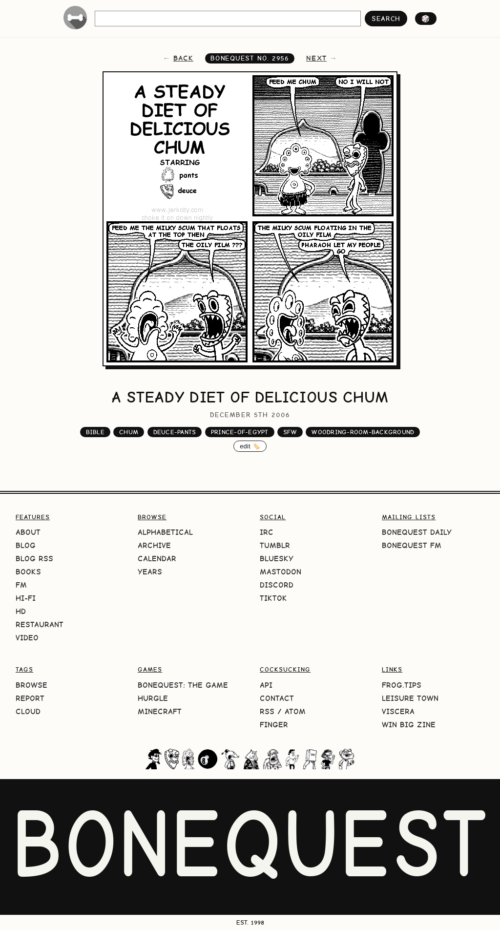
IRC (266, 532)
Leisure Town (410, 698)
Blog (26, 545)
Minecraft (160, 711)
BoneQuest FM (411, 545)
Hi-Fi (26, 598)
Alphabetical (165, 532)
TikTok (273, 598)
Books (28, 571)
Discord (276, 585)
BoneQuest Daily (417, 532)
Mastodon (280, 571)
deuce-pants (174, 432)
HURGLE (153, 698)
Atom (295, 711)
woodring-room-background (363, 432)
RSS (267, 711)
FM (21, 585)
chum (128, 432)
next (316, 58)
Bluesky (276, 558)
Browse (31, 685)
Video (27, 637)
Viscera (398, 711)
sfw (290, 432)
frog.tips (401, 685)
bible (95, 432)
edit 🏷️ (250, 446)
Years (150, 571)
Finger (274, 724)
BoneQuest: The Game (183, 685)
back (183, 58)
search (386, 18)
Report (30, 698)
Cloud (28, 711)
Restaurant (39, 624)
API (266, 685)
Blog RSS (34, 558)
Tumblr (275, 545)
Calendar (157, 558)
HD (21, 611)
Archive (154, 545)
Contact (277, 698)
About (28, 532)
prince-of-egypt (240, 432)
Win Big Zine (409, 724)
